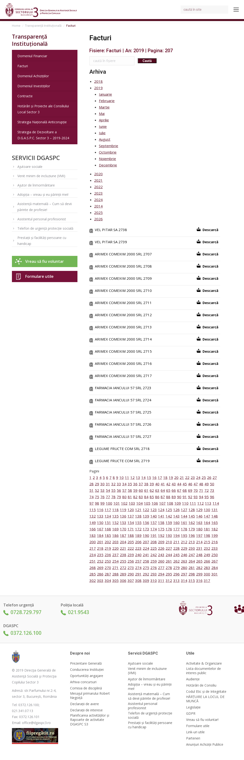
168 (108, 529)
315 (191, 580)
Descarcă (210, 229)
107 (162, 503)
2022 (98, 186)
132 (92, 516)
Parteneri (193, 738)
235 (100, 554)
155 (138, 522)
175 (161, 529)
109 (177, 503)
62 (152, 490)
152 (115, 522)
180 (199, 529)
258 (146, 561)
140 (153, 516)
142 (169, 516)
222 (130, 548)
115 (92, 509)
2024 (98, 199)
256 (130, 561)
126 (176, 509)
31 (108, 483)
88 (168, 496)
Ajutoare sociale (29, 166)
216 (214, 541)
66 (174, 490)
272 (123, 567)
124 (161, 509)
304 (108, 580)
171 (130, 529)
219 (108, 548)
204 (123, 541)
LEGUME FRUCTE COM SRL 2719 (122, 460)
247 (191, 554)
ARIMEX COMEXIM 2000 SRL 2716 (123, 363)
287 (108, 574)
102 (124, 503)
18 (165, 477)
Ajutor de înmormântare (36, 185)
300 (207, 574)
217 (92, 548)
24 (198, 477)
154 (130, 522)
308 (138, 580)
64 (163, 490)
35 (130, 483)
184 (100, 535)
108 (170, 503)
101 (116, 503)
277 (161, 567)
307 (130, 580)
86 (157, 496)
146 (199, 516)
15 (149, 477)
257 (138, 561)
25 (204, 477)
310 (153, 580)
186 (115, 535)
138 (138, 516)
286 (100, 574)
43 (174, 483)
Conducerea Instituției (87, 669)
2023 (98, 193)
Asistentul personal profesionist (41, 219)
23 (193, 477)
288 (115, 574)
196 (191, 535)
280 (184, 567)
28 (91, 483)
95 (206, 496)
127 (184, 509)
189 (138, 535)
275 (146, 567)
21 (182, 477)
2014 (98, 206)
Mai (102, 113)
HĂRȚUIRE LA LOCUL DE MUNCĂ (205, 699)
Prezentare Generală (86, 663)
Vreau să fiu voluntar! (202, 720)
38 (146, 483)
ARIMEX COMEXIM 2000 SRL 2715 (123, 351)
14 (143, 477)
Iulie (102, 132)
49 (206, 483)
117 (108, 509)
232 (207, 548)
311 (161, 580)
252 (100, 561)
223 (138, 548)
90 (179, 496)
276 (153, 567)
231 (199, 548)
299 (199, 574)
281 (191, 567)
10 (121, 477)
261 (169, 561)
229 (184, 548)
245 (176, 554)
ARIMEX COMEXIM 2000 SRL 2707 (123, 254)
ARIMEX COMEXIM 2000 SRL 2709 (123, 278)
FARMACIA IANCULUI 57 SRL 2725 (123, 412)
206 (138, 541)
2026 (98, 219)
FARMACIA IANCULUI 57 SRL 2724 (123, 400)
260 (161, 561)
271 (115, 567)
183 (92, 535)
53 (102, 490)
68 (185, 490)
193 (169, 535)
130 (207, 509)
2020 (98, 173)
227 (169, 548)
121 (138, 509)
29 (97, 483)
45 (185, 483)
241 (146, 554)
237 (115, 554)
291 (138, 574)
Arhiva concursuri (83, 682)
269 (100, 567)
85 (152, 496)
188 (130, 535)
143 (176, 516)
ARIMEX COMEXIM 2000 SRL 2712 (123, 314)
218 (100, 548)
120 (130, 509)
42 (168, 483)
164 (207, 522)
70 (195, 490)
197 (199, 535)
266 (207, 561)
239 (130, 554)
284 (214, 567)
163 (199, 522)
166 (92, 529)
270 (108, 567)
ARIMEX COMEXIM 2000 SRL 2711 (123, 302)
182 (214, 529)
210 (169, 541)
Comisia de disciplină (86, 688)
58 (130, 490)
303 (100, 580)
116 (100, 509)
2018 (98, 81)
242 (153, 554)
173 (146, 529)
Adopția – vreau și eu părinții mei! (42, 194)
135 (115, 516)
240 (138, 554)
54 (108, 490)
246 (184, 554)
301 (214, 574)
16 (154, 477)
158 (161, 522)
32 (113, 483)
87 (163, 496)
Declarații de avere (84, 704)
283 (207, 567)
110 (185, 503)
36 (135, 483)
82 (135, 496)
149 (92, 522)
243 (161, 554)
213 (191, 541)
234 (92, 554)
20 (176, 477)
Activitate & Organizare (204, 663)
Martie (104, 107)
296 (176, 574)
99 (102, 503)
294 (161, 574)
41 (163, 483)
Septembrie (108, 145)
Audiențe (193, 679)
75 (97, 496)
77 (108, 496)
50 (212, 483)
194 (176, 535)
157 (153, 522)
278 (169, 567)
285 (92, 574)
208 (153, 541)
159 (169, 522)
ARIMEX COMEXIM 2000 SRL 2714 (123, 339)
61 (146, 490)
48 (201, 483)
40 (157, 483)
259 (153, 561)
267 (214, 561)
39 (152, 483)
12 (132, 477)
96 (212, 496)
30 (102, 483)
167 (100, 529)
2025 (98, 212)
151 (108, 522)
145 (191, 516)
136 (123, 516)
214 (199, 541)
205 (130, 541)
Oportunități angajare (86, 676)
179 (191, 529)
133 (100, 516)
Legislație (193, 707)
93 (195, 496)
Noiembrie (107, 158)
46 (190, 483)
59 (135, 490)
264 (191, 561)
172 (138, 529)
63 (157, 490)
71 (201, 490)
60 (141, 490)
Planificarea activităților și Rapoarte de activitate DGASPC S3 (89, 719)
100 (109, 503)
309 (146, 580)
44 (179, 483)
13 (138, 477)
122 (146, 509)
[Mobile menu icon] (236, 9)
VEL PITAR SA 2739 (111, 241)
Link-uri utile (195, 732)
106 (155, 503)
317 (207, 580)
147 (207, 516)
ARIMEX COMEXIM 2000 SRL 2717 (123, 375)
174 (153, 529)
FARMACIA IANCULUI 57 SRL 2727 (123, 436)
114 (216, 503)
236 (108, 554)
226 (161, 548)
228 (176, 548)
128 (191, 509)
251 (92, 561)
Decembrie (108, 165)
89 (174, 496)
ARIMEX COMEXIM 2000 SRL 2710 (123, 290)
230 (191, 548)
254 (115, 561)
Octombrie (108, 152)
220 (115, 548)
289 (123, 574)
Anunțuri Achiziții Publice (204, 744)
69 (190, 490)
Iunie (103, 126)
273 (130, 567)
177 (176, 529)
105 (147, 503)
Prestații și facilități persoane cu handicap (41, 240)
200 (92, 541)
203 (115, 541)
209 (161, 541)
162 (191, 522)
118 (115, 509)
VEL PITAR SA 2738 (111, 229)
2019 (98, 87)
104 (139, 503)
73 (212, 490)
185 (108, 535)
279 (176, 567)
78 (113, 496)
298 (191, 574)
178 (184, 529)
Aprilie (104, 120)
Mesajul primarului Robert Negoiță (90, 695)
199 (214, 535)
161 (184, 522)
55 (113, 490)
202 (108, 541)
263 (184, 561)
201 (100, 541)
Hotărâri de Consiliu (201, 685)
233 (214, 548)
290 (130, 574)
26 (209, 477)
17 (160, 477)
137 (130, 516)
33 (119, 483)
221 (123, 548)
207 (146, 541)
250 (214, 554)
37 (141, 483)
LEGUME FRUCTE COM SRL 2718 (122, 448)
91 (185, 496)
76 (102, 496)
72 (206, 490)
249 (207, 554)
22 (187, 477)
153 (123, 522)
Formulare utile (39, 276)
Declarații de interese (86, 710)
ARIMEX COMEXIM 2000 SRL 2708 (123, 266)
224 (146, 548)
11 (127, 477)
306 (123, 580)
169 (115, 529)
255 (123, 561)
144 (184, 516)
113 (208, 503)
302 (92, 580)
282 (199, 567)
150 (100, 522)
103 (132, 503)
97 (91, 503)
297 (184, 574)
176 (169, 529)
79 (119, 496)
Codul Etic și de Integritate (206, 691)
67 (179, 490)
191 (153, 535)
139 (146, 516)
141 (161, 516)
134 (108, 516)
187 (123, 535)
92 (190, 496)
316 (199, 580)
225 (153, 548)
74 (91, 496)
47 (195, 483)
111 (193, 503)
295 (169, 574)
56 (119, 490)
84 (146, 496)
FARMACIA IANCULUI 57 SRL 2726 (123, 424)
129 (199, 509)
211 (176, 541)
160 (176, 522)
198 (207, 535)
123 (153, 509)
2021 (98, 180)
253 (108, 561)
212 (184, 541)
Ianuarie (105, 94)
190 (146, 535)
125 (169, 509)
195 (184, 535)
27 (215, 477)
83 (141, 496)
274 (138, 567)
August (104, 139)
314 (184, 580)
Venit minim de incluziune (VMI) (41, 176)
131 (214, 509)
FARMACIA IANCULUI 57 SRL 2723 (123, 387)
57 (124, 490)
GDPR (190, 713)
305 (115, 580)
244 (169, 554)
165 (214, 522)
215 (207, 541)
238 (123, 554)
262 (176, 561)
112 (200, 503)
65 (168, 490)
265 (199, 561)
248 (199, 554)
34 (124, 483)
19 (171, 477)
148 (214, 516)
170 (123, 529)
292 (146, 574)
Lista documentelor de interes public (203, 671)
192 (161, 535)
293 (153, 574)
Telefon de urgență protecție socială (45, 228)
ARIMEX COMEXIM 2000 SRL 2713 (123, 327)
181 (207, 529)
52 (97, 490)
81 (130, 496)
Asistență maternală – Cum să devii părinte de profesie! (44, 207)
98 (97, 503)
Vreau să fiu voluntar (44, 261)
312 (169, 580)
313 (176, 580)
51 (91, 490)
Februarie (107, 100)
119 (123, 509)
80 (124, 496)
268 (92, 567)
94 (201, 496)
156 (146, 522)
